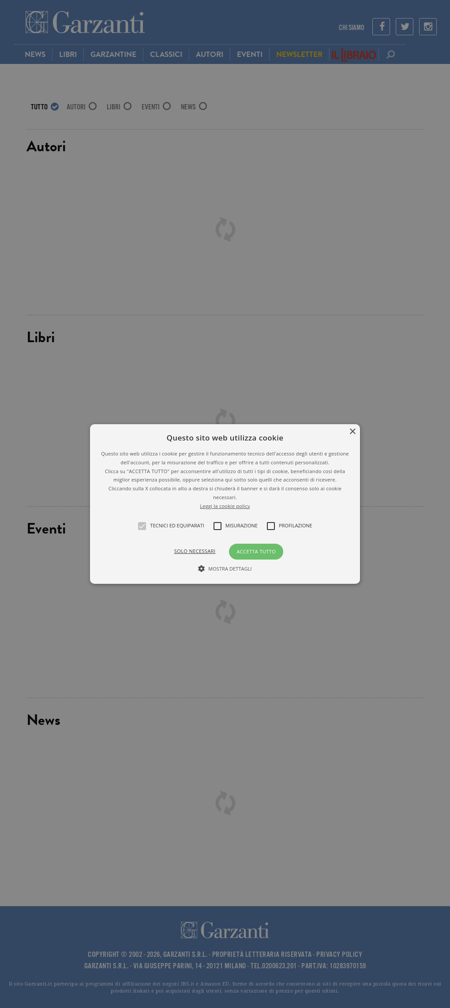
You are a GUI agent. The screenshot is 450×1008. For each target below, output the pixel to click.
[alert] (225, 504)
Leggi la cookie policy (225, 506)
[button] (225, 504)
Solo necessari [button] (195, 551)
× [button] (352, 432)
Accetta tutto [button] (256, 551)
